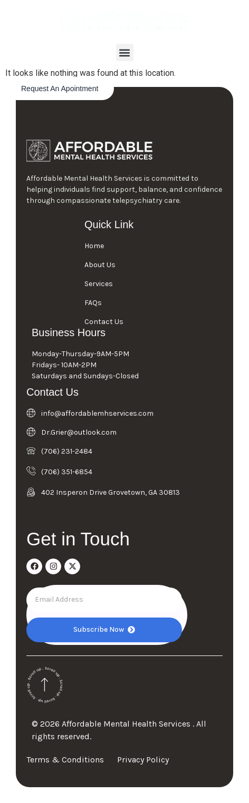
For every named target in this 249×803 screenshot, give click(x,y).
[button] (124, 52)
